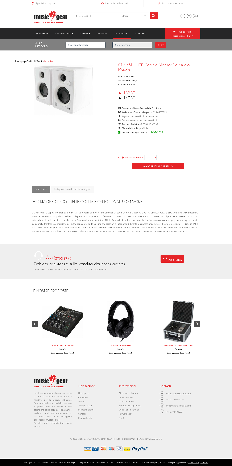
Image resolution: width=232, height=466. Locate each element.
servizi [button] (85, 33)
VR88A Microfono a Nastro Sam (178, 345)
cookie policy (193, 462)
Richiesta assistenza (128, 393)
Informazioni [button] (64, 33)
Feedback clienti (86, 409)
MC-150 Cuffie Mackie (120, 345)
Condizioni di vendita (129, 409)
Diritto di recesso (127, 401)
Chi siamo (102, 33)
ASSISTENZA (172, 259)
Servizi (81, 401)
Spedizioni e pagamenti (130, 405)
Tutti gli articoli (85, 405)
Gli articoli (122, 33)
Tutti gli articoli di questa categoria (73, 189)
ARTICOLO (41, 46)
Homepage (43, 33)
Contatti (141, 33)
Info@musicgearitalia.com (178, 405)
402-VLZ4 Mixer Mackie (62, 345)
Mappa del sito (85, 418)
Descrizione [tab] (41, 189)
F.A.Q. (122, 418)
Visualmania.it (156, 439)
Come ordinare (126, 397)
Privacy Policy (125, 413)
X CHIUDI (204, 462)
